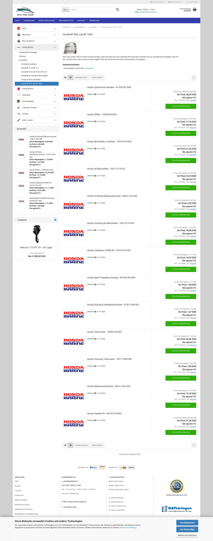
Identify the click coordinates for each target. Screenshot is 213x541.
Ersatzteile (23, 60)
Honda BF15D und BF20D (31, 80)
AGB (16, 481)
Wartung (22, 56)
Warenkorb (29, 21)
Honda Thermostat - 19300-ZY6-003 (104, 332)
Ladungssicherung (27, 107)
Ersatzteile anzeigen (29, 64)
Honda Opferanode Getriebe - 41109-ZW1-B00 (109, 87)
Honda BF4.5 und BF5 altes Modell (34, 76)
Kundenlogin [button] (192, 2)
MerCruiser (24, 35)
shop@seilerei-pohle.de (148, 12)
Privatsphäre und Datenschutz (26, 514)
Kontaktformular (70, 507)
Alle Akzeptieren (187, 523)
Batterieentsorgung (22, 505)
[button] (65, 77)
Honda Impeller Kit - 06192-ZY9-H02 (104, 413)
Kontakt (81, 21)
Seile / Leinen (25, 120)
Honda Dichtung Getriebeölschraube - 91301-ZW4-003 (113, 304)
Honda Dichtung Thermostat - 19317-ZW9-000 (109, 359)
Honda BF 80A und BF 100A (31, 84)
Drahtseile (23, 95)
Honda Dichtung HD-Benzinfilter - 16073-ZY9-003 (110, 223)
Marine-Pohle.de (175, 2)
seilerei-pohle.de (117, 498)
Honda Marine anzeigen (28, 52)
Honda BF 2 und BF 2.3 (29, 68)
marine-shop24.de (117, 510)
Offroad (22, 114)
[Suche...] (66, 9)
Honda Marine (25, 47)
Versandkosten (66, 21)
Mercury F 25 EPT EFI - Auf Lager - (36, 247)
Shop (17, 21)
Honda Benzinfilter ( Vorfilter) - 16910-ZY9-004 (109, 141)
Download (89, 68)
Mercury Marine (25, 41)
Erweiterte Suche (46, 21)
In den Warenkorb (181, 106)
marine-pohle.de (117, 502)
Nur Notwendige (187, 529)
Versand (18, 491)
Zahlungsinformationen (24, 509)
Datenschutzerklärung (127, 528)
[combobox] (82, 77)
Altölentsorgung (21, 500)
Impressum (94, 21)
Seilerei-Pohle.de (157, 2)
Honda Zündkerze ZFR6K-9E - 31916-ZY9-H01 (109, 250)
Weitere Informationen (187, 535)
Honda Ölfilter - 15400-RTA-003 (102, 114)
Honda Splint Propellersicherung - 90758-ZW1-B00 (111, 277)
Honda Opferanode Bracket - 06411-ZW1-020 (108, 386)
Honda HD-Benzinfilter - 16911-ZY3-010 (106, 168)
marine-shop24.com (118, 506)
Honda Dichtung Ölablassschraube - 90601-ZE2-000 (112, 196)
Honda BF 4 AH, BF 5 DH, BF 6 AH (34, 72)
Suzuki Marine (25, 89)
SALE (21, 28)
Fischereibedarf (25, 101)
